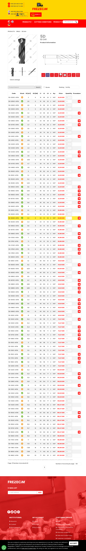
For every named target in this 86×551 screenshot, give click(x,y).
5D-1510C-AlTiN (13, 416)
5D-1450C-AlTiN (13, 409)
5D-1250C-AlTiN (13, 377)
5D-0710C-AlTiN (13, 241)
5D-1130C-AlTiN (13, 350)
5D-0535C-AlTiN (14, 183)
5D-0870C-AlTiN (14, 280)
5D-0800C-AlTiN (14, 257)
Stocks (47, 87)
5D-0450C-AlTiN (14, 156)
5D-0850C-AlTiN (14, 276)
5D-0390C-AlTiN (14, 128)
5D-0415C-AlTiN (13, 140)
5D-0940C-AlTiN (14, 300)
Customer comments (64, 538)
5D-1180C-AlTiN (13, 362)
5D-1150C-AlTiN (13, 354)
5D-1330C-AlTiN (13, 393)
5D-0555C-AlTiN (14, 191)
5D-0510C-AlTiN (13, 175)
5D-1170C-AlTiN (13, 358)
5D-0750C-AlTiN (14, 249)
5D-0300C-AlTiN (14, 109)
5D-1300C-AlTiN (13, 385)
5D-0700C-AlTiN (14, 237)
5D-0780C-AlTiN (14, 253)
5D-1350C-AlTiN (13, 397)
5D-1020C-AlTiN (13, 319)
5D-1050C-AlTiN (13, 331)
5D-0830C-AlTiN (14, 272)
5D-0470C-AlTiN (14, 164)
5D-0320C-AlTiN (14, 113)
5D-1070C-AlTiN (13, 335)
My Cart (36, 524)
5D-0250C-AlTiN (14, 101)
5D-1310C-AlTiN (13, 389)
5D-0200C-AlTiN (14, 97)
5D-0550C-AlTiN (14, 187)
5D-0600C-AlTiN (14, 206)
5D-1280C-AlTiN (13, 381)
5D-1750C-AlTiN (13, 444)
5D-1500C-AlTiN (13, 413)
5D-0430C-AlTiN (14, 148)
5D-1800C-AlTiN (13, 451)
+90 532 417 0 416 (17, 6)
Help (58, 521)
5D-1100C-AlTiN (13, 342)
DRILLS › (18, 31)
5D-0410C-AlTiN (13, 136)
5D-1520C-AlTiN (13, 420)
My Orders (37, 527)
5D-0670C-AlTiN (14, 230)
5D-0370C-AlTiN (14, 125)
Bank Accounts (15, 527)
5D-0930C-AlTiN (14, 296)
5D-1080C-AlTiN (13, 339)
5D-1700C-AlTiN (13, 440)
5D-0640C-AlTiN (14, 222)
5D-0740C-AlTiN (14, 245)
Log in (36, 521)
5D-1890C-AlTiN (13, 455)
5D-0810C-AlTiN (13, 261)
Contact (13, 524)
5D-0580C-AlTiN (14, 202)
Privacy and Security (63, 524)
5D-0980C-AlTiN (14, 307)
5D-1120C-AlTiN (13, 346)
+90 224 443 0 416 (17, 3)
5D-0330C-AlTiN (14, 117)
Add (40, 492)
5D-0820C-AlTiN (14, 265)
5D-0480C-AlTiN (14, 167)
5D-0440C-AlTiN (14, 152)
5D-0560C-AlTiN (14, 195)
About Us (14, 521)
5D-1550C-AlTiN (13, 424)
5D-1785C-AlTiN (13, 448)
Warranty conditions (63, 532)
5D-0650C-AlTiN (14, 226)
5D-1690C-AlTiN (13, 436)
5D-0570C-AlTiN (14, 199)
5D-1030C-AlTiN (13, 323)
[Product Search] (68, 21)
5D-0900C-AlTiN (14, 292)
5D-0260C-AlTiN (14, 105)
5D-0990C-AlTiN (14, 311)
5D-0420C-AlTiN (14, 144)
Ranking (61, 87)
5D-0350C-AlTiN (14, 121)
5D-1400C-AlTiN (13, 401)
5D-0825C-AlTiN (14, 269)
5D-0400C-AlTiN (14, 132)
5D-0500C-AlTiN (14, 171)
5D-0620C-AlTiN (14, 214)
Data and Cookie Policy (64, 535)
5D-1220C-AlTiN (13, 370)
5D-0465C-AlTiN (14, 160)
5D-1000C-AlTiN (13, 315)
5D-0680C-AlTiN (14, 234)
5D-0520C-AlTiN (14, 179)
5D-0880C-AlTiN (14, 284)
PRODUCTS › (11, 31)
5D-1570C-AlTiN (13, 428)
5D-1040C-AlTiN (13, 327)
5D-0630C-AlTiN (14, 218)
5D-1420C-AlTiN (13, 405)
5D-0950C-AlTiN (14, 304)
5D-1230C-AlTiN (13, 374)
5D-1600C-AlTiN (13, 432)
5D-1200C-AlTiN (13, 366)
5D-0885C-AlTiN (14, 288)
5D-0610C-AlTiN (13, 210)
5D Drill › (24, 31)
